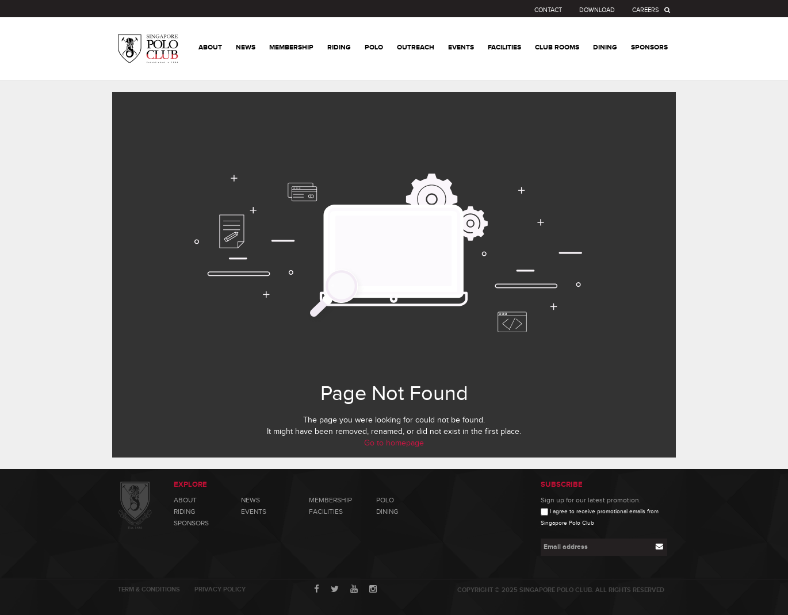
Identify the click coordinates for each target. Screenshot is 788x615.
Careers (645, 10)
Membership (330, 500)
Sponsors (191, 523)
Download (597, 10)
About (185, 500)
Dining (387, 512)
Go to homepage (394, 443)
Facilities (326, 512)
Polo (385, 500)
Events (253, 512)
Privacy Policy (220, 589)
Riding (185, 512)
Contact (548, 10)
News (250, 500)
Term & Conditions (149, 589)
